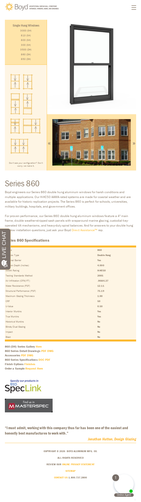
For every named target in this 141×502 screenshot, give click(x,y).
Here (39, 346)
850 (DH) (26, 59)
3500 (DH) (25, 49)
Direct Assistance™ (84, 230)
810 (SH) (26, 35)
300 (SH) (26, 45)
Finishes (30, 364)
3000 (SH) (25, 30)
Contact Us (61, 477)
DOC (41, 359)
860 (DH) (26, 54)
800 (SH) (26, 40)
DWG (50, 351)
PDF (44, 351)
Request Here (34, 368)
